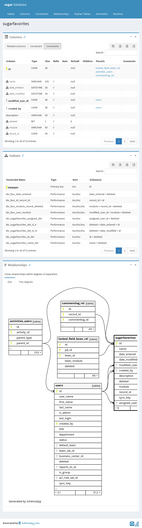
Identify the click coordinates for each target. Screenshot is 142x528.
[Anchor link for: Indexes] (22, 155)
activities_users (104, 71)
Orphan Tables (82, 14)
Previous (109, 141)
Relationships (61, 14)
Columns (25, 14)
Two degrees (26, 281)
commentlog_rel (105, 75)
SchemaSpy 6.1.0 (28, 523)
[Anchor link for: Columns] (23, 36)
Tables (12, 14)
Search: (116, 53)
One (10, 281)
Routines (118, 14)
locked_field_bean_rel (108, 68)
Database (15, 4)
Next (132, 141)
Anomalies (102, 14)
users (99, 99)
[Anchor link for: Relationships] (28, 264)
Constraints (42, 14)
